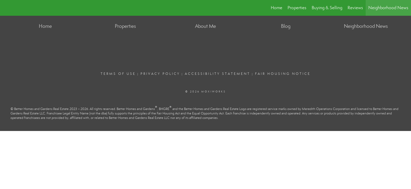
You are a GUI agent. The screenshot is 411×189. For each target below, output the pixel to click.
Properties (297, 7)
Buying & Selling (327, 7)
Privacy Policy (160, 74)
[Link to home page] (6, 8)
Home (276, 7)
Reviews (355, 7)
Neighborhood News (388, 7)
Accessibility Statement (217, 74)
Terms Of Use (118, 74)
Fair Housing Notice (283, 74)
